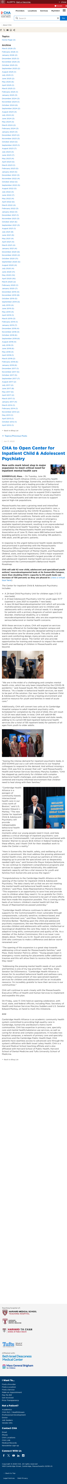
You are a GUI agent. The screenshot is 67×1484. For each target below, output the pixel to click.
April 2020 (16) (9, 278)
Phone (5, 1435)
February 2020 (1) (10, 285)
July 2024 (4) (8, 115)
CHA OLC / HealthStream (13, 1412)
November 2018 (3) (10, 332)
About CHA (7, 25)
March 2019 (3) (8, 318)
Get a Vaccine (23, 2)
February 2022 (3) (10, 208)
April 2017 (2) (8, 395)
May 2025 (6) (8, 82)
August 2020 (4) (9, 265)
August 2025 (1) (9, 72)
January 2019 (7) (9, 325)
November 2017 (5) (10, 372)
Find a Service (8, 1389)
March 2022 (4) (9, 205)
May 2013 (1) (7, 415)
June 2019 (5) (8, 308)
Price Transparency (10, 1400)
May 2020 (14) (8, 275)
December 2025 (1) (10, 58)
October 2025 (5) (9, 65)
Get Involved (7, 1397)
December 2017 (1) (10, 368)
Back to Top (10, 1473)
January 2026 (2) (9, 55)
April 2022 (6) (8, 202)
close (63, 2)
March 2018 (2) (8, 358)
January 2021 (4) (9, 248)
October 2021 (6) (9, 222)
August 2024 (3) (9, 112)
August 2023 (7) (9, 148)
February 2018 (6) (10, 362)
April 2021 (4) (8, 242)
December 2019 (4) (10, 292)
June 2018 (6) (8, 348)
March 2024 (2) (9, 125)
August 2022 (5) (9, 188)
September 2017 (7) (11, 378)
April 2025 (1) (8, 85)
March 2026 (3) (9, 48)
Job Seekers (7, 1420)
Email (4, 1432)
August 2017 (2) (9, 382)
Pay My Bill (7, 1395)
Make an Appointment (12, 1392)
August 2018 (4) (9, 342)
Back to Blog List (11, 430)
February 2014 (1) (10, 408)
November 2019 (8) (10, 295)
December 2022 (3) (10, 175)
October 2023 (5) (9, 142)
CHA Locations (8, 1437)
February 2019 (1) (10, 322)
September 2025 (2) (11, 68)
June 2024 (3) (8, 118)
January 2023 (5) (9, 172)
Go (63, 18)
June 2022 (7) (8, 195)
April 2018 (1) (8, 355)
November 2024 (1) (10, 102)
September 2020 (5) (11, 262)
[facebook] (4, 1455)
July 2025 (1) (7, 75)
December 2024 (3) (11, 98)
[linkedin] (18, 1455)
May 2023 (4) (8, 158)
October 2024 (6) (10, 105)
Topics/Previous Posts (16, 436)
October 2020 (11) (10, 258)
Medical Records (9, 1443)
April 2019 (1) (8, 315)
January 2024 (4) (9, 132)
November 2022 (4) (11, 178)
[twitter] (9, 1455)
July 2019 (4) (8, 305)
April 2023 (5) (8, 162)
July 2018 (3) (7, 345)
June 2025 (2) (8, 78)
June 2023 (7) (8, 155)
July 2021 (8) (7, 232)
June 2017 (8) (8, 388)
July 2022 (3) (8, 192)
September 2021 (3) (11, 225)
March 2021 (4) (8, 245)
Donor (5, 1417)
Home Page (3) (8, 40)
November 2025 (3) (11, 62)
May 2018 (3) (7, 352)
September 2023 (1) (11, 145)
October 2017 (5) (9, 375)
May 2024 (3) (8, 122)
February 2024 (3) (10, 128)
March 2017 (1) (8, 398)
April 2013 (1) (8, 418)
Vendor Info (7, 1423)
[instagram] (23, 1455)
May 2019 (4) (8, 312)
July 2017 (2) (7, 385)
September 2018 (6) (11, 338)
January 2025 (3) (9, 95)
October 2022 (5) (9, 182)
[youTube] (13, 1455)
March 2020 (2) (9, 282)
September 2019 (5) (11, 302)
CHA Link (6, 1440)
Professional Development (14, 1415)
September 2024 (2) (11, 108)
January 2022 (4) (9, 212)
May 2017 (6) (8, 392)
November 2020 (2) (11, 255)
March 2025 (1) (8, 88)
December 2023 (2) (10, 135)
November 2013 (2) (10, 412)
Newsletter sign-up (10, 1445)
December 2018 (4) (10, 328)
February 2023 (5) (10, 168)
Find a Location (9, 1387)
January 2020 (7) (9, 288)
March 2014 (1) (8, 405)
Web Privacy (22, 1478)
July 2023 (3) (8, 152)
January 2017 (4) (9, 402)
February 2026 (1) (10, 52)
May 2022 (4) (8, 198)
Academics (7, 1409)
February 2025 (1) (10, 92)
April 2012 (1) (8, 425)
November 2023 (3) (11, 138)
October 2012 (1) (9, 422)
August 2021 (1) (9, 228)
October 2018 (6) (9, 335)
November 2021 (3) (10, 218)
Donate (59, 6)
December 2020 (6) (11, 252)
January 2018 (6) (9, 365)
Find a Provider (9, 1384)
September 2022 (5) (11, 185)
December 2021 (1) (10, 215)
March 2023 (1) (8, 165)
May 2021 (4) (8, 238)
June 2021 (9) (8, 235)
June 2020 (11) (8, 272)
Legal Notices (9, 1478)
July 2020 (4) (8, 268)
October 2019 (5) (9, 298)
